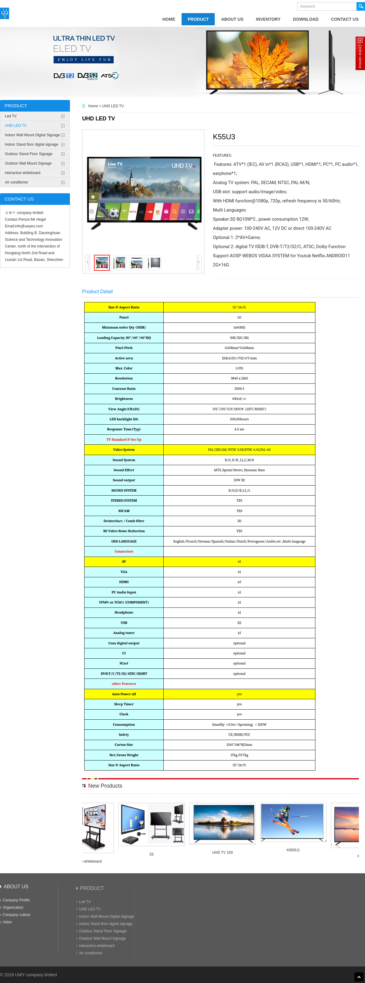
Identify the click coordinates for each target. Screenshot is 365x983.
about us (232, 19)
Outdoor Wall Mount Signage (28, 163)
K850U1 (294, 850)
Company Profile (15, 904)
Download (305, 19)
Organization (11, 911)
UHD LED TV (15, 125)
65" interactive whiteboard (82, 861)
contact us (345, 19)
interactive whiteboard (22, 173)
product (198, 19)
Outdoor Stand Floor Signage (28, 154)
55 (153, 854)
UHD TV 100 (224, 852)
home (168, 19)
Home (93, 106)
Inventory (268, 19)
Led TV (10, 116)
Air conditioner (16, 182)
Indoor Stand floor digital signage (31, 144)
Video (6, 926)
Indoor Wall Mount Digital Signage (32, 135)
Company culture (15, 919)
